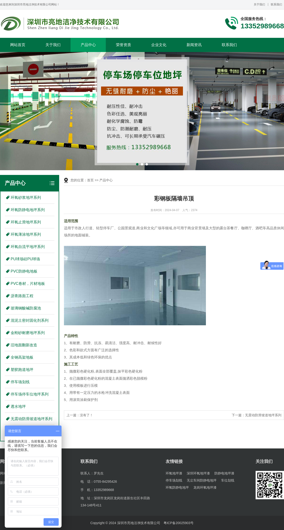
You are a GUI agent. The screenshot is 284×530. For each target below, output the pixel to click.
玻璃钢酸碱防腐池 (26, 308)
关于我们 (259, 4)
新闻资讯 (194, 45)
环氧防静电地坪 (177, 487)
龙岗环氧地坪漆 (205, 487)
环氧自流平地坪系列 (28, 247)
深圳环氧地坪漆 (198, 473)
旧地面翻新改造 (24, 345)
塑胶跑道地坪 (22, 370)
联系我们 (276, 4)
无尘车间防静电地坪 (202, 480)
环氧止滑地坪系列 (26, 222)
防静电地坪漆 (224, 473)
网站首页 (17, 45)
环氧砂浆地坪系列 (26, 197)
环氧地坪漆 (174, 473)
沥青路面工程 (22, 296)
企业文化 (158, 45)
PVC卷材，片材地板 (28, 284)
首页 (90, 180)
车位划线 (227, 480)
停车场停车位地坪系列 (30, 394)
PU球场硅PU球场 (25, 259)
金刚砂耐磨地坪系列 (28, 333)
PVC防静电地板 (24, 271)
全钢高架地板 (22, 357)
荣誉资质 (123, 45)
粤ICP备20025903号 (179, 523)
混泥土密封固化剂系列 (30, 320)
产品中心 (88, 45)
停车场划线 (20, 382)
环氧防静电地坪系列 (28, 210)
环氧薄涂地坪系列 (26, 234)
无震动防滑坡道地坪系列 (31, 419)
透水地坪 (18, 406)
